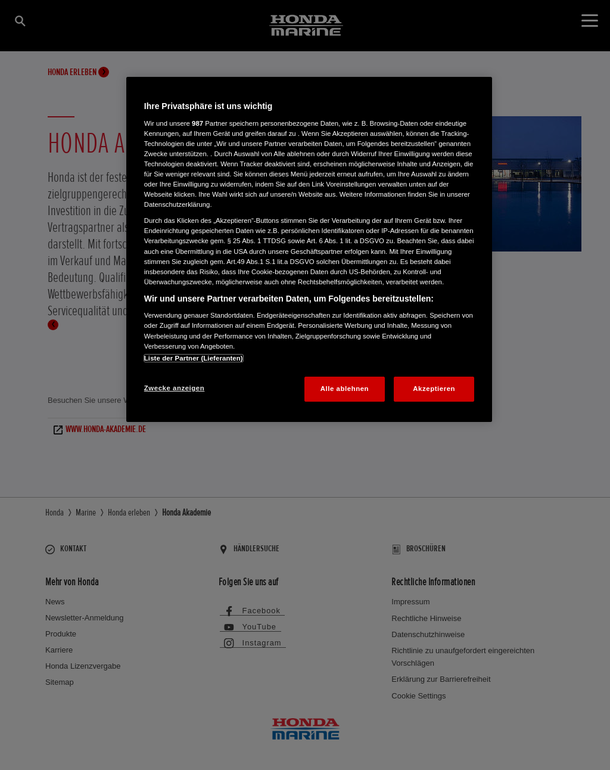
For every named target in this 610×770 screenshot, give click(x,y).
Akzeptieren (434, 388)
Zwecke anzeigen (174, 388)
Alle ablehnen (344, 388)
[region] (309, 249)
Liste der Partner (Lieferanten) (193, 358)
